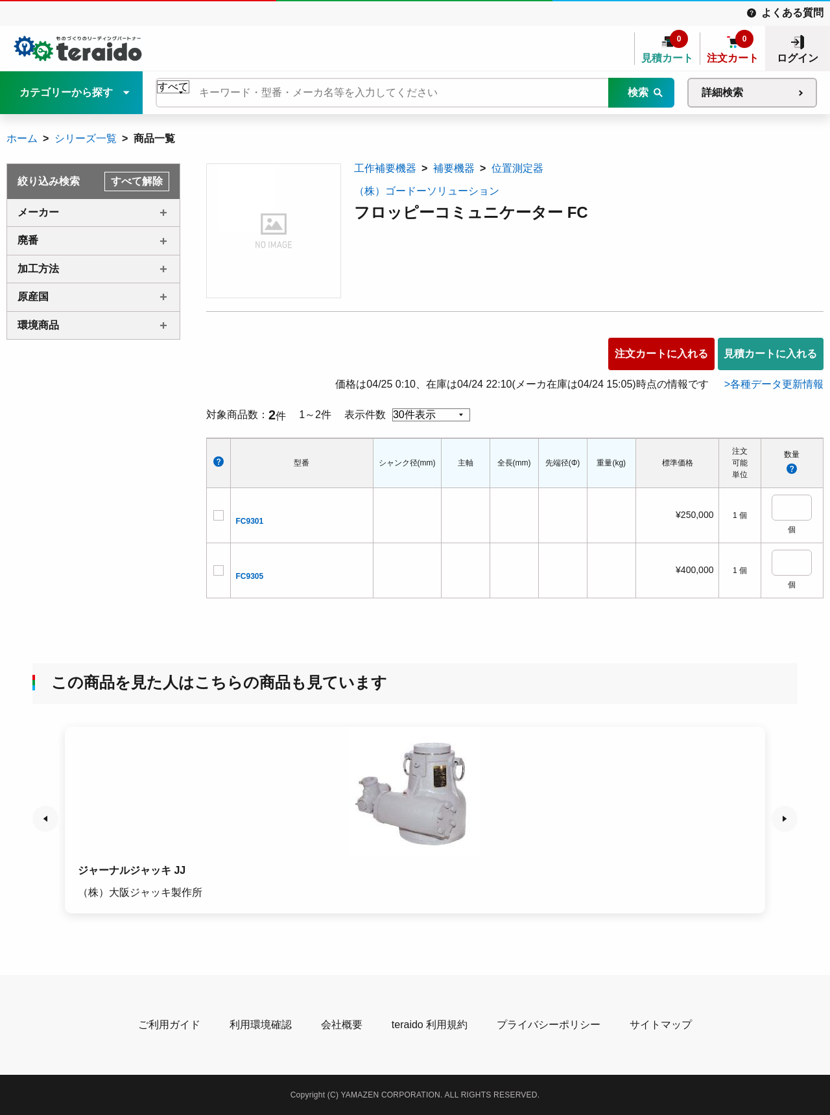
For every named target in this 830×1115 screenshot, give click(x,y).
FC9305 (250, 576)
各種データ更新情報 (777, 384)
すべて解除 (137, 181)
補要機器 (454, 168)
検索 (638, 92)
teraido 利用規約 (430, 1024)
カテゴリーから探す (66, 92)
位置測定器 (517, 168)
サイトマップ (661, 1024)
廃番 (28, 240)
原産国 (33, 296)
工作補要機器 (385, 168)
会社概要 (341, 1024)
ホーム (22, 138)
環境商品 (38, 325)
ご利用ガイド (169, 1024)
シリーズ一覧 (85, 138)
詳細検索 (722, 92)
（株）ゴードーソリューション (426, 190)
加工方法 (38, 268)
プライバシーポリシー (548, 1024)
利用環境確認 (261, 1024)
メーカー (38, 212)
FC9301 (250, 521)
